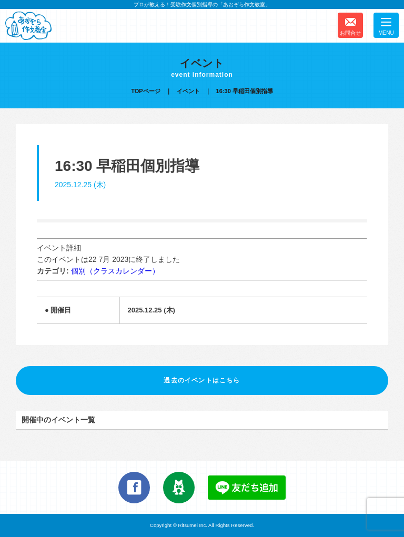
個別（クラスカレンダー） (115, 271)
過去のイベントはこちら (202, 380)
